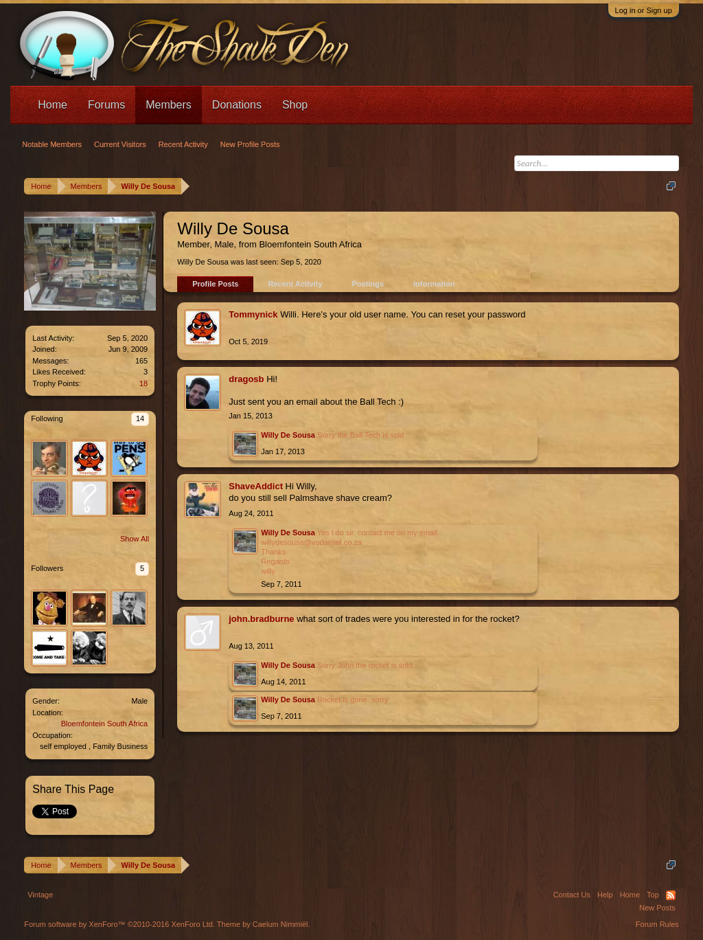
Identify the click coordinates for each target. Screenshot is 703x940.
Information (434, 284)
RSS (671, 895)
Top (653, 895)
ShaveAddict (256, 486)
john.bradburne (261, 619)
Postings (368, 284)
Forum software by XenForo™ (119, 924)
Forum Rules (657, 924)
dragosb (246, 379)
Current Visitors (120, 144)
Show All (134, 539)
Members (169, 105)
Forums (106, 105)
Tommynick (253, 314)
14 (140, 418)
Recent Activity (295, 284)
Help (605, 895)
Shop (295, 105)
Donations (237, 105)
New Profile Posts (250, 144)
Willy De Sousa (288, 435)
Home (52, 105)
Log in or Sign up (643, 10)
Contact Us (571, 895)
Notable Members (52, 144)
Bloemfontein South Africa (104, 723)
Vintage (40, 895)
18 (143, 383)
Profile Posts (215, 284)
